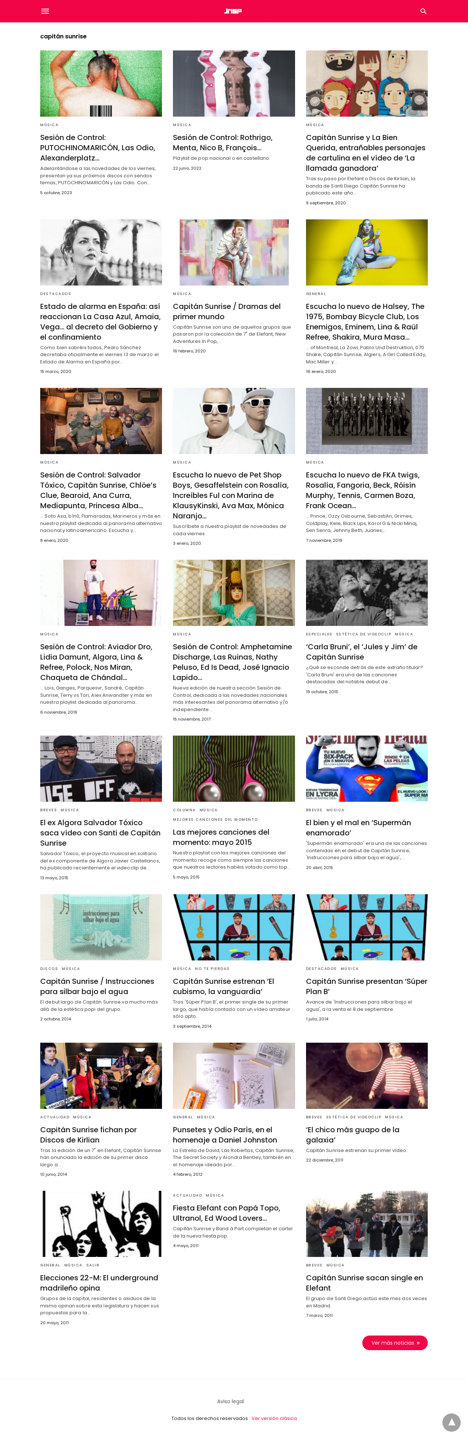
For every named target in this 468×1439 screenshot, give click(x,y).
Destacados (55, 294)
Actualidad (54, 1117)
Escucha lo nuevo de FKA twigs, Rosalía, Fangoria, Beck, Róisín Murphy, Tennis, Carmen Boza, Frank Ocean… (363, 490)
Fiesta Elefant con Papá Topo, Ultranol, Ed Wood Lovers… (226, 1213)
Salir (93, 1265)
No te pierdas (212, 968)
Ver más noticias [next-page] (392, 1343)
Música (49, 125)
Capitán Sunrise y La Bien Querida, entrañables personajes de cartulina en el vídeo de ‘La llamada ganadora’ (366, 152)
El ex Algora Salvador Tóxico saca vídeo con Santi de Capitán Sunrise (100, 832)
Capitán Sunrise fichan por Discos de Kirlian (88, 1135)
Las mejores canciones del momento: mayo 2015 (221, 837)
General (316, 294)
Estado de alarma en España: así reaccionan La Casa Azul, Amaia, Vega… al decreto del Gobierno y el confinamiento (100, 321)
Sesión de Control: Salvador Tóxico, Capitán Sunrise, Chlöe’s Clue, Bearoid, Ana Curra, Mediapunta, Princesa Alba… (98, 490)
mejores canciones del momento (215, 819)
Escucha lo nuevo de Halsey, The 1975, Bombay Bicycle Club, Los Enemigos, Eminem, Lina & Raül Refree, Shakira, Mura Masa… (365, 321)
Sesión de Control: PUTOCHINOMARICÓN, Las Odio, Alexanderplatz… (97, 147)
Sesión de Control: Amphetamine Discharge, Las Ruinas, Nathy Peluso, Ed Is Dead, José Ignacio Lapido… (232, 662)
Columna (184, 810)
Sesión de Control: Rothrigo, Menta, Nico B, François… (223, 142)
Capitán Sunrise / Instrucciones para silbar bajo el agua (97, 986)
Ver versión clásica (274, 1418)
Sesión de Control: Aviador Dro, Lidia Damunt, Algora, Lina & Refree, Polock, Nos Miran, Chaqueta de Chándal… (96, 662)
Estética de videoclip (364, 634)
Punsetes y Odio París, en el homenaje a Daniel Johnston (225, 1135)
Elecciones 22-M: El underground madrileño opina (99, 1283)
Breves (48, 810)
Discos (49, 968)
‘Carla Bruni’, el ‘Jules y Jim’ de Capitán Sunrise (362, 652)
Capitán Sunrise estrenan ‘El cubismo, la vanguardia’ (223, 986)
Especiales (319, 634)
